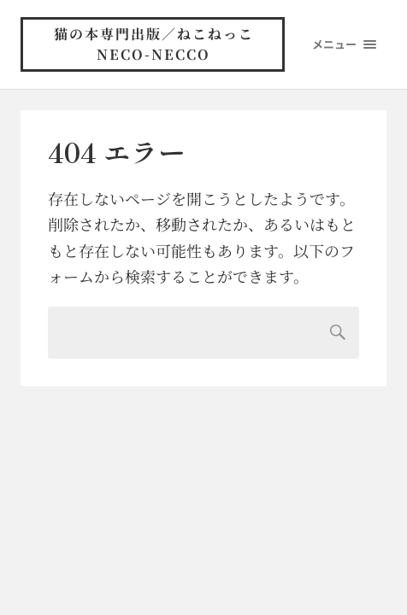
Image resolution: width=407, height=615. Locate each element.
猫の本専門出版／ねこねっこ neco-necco (164, 44)
